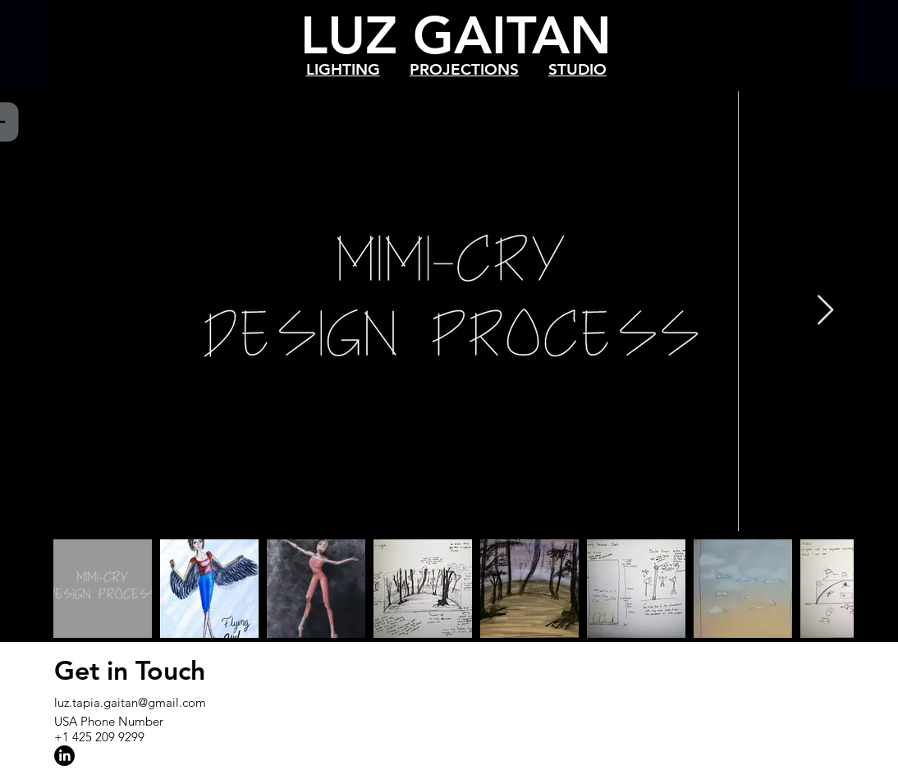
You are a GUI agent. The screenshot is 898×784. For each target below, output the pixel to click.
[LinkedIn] (64, 755)
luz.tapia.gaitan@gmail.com (130, 702)
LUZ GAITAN (456, 34)
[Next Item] (825, 311)
